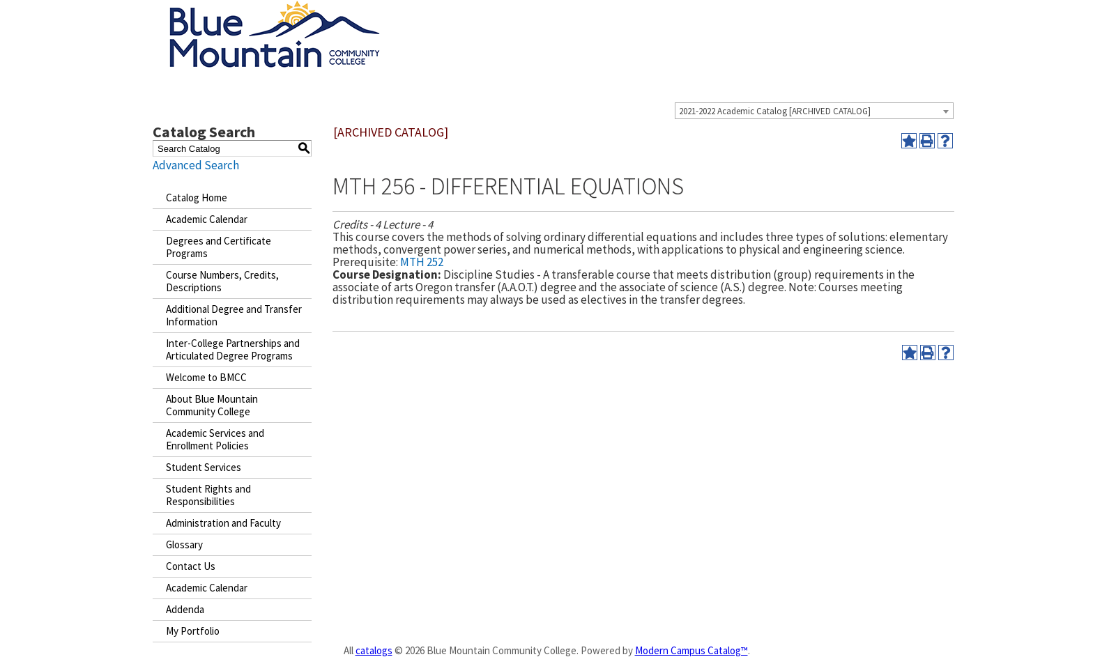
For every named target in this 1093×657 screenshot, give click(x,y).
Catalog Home (196, 197)
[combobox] (814, 110)
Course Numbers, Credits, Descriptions (222, 281)
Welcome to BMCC (206, 377)
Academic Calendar (206, 219)
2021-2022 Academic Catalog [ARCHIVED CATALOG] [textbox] (775, 111)
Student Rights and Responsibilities (208, 495)
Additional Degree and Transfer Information (234, 315)
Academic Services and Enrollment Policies (215, 439)
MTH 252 (421, 262)
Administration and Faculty (223, 523)
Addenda (185, 609)
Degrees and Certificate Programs (218, 247)
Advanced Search (196, 165)
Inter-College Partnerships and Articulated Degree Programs (233, 349)
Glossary (184, 544)
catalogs (374, 650)
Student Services (203, 467)
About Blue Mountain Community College (212, 405)
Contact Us (190, 566)
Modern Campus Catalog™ (691, 650)
